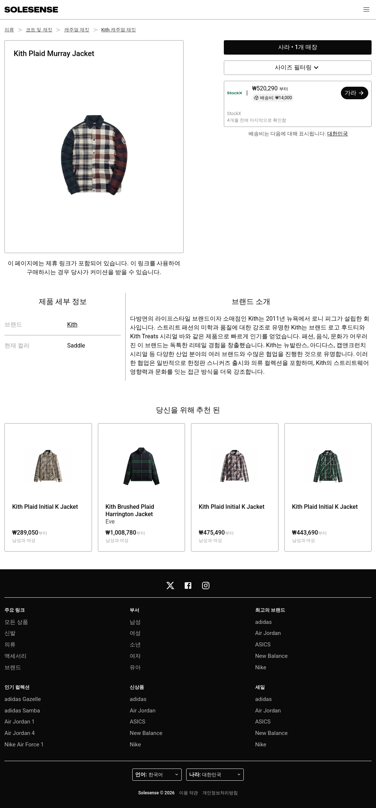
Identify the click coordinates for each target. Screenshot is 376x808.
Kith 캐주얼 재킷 (118, 29)
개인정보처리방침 (220, 792)
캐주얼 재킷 (76, 29)
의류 (9, 29)
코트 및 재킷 (39, 29)
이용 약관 (188, 792)
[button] (366, 9)
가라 (355, 92)
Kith (72, 324)
